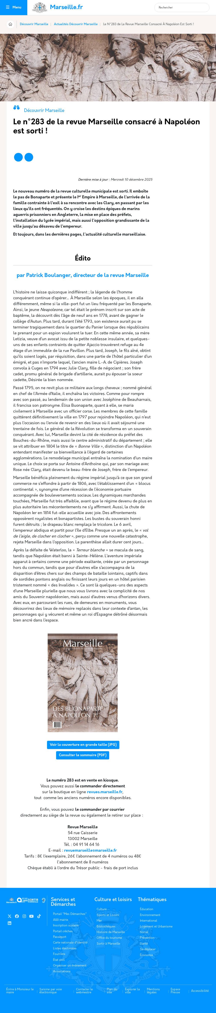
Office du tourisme (109, 938)
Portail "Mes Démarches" (70, 914)
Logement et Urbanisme (156, 926)
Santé (144, 943)
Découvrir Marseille (34, 24)
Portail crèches (63, 931)
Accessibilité (200, 991)
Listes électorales (64, 948)
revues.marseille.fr (104, 792)
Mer (99, 920)
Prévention (147, 938)
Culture (102, 909)
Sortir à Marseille (108, 943)
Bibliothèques (106, 926)
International (148, 920)
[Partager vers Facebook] (18, 157)
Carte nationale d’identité (70, 942)
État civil (59, 960)
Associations (62, 971)
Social (144, 932)
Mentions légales (153, 991)
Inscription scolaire (66, 925)
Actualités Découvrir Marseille (76, 24)
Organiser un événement (69, 965)
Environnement (150, 915)
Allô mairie (60, 920)
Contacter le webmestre (84, 991)
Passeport (59, 937)
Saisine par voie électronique (50, 991)
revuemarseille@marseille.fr (90, 851)
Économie (146, 955)
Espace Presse (175, 991)
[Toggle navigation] (7, 8)
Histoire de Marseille (111, 932)
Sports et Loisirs (108, 915)
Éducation (146, 909)
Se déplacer (148, 949)
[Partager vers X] (28, 157)
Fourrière (59, 954)
